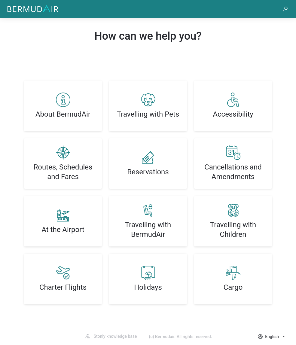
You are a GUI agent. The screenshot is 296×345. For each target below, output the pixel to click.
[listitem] (63, 106)
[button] (285, 9)
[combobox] (272, 336)
